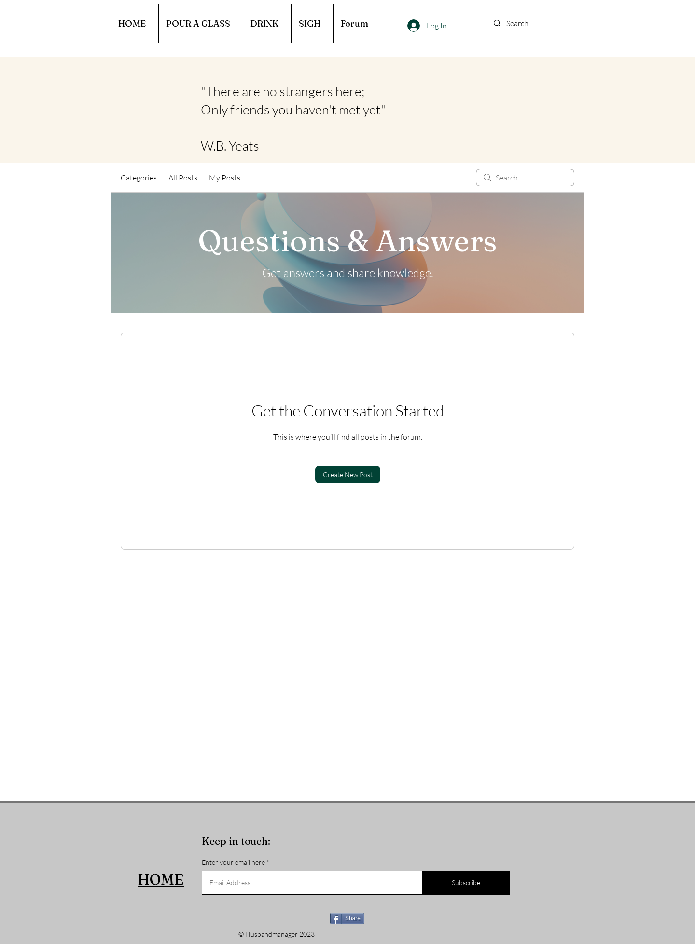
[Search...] (534, 23)
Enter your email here (233, 862)
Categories (139, 177)
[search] (525, 177)
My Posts (224, 177)
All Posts (182, 177)
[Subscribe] (466, 883)
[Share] (347, 918)
